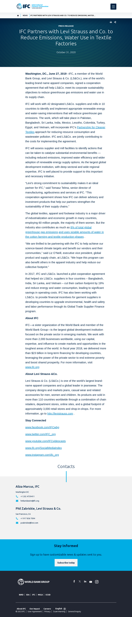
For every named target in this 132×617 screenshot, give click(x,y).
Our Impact (35, 609)
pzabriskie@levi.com (29, 523)
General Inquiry (74, 611)
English (58, 609)
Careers (47, 609)
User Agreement (35, 611)
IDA (28, 595)
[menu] (113, 7)
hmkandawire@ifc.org (30, 501)
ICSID (48, 595)
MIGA (40, 595)
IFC (33, 595)
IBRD (21, 595)
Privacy (47, 611)
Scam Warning (59, 611)
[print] (110, 22)
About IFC (21, 609)
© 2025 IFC (20, 611)
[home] (18, 15)
